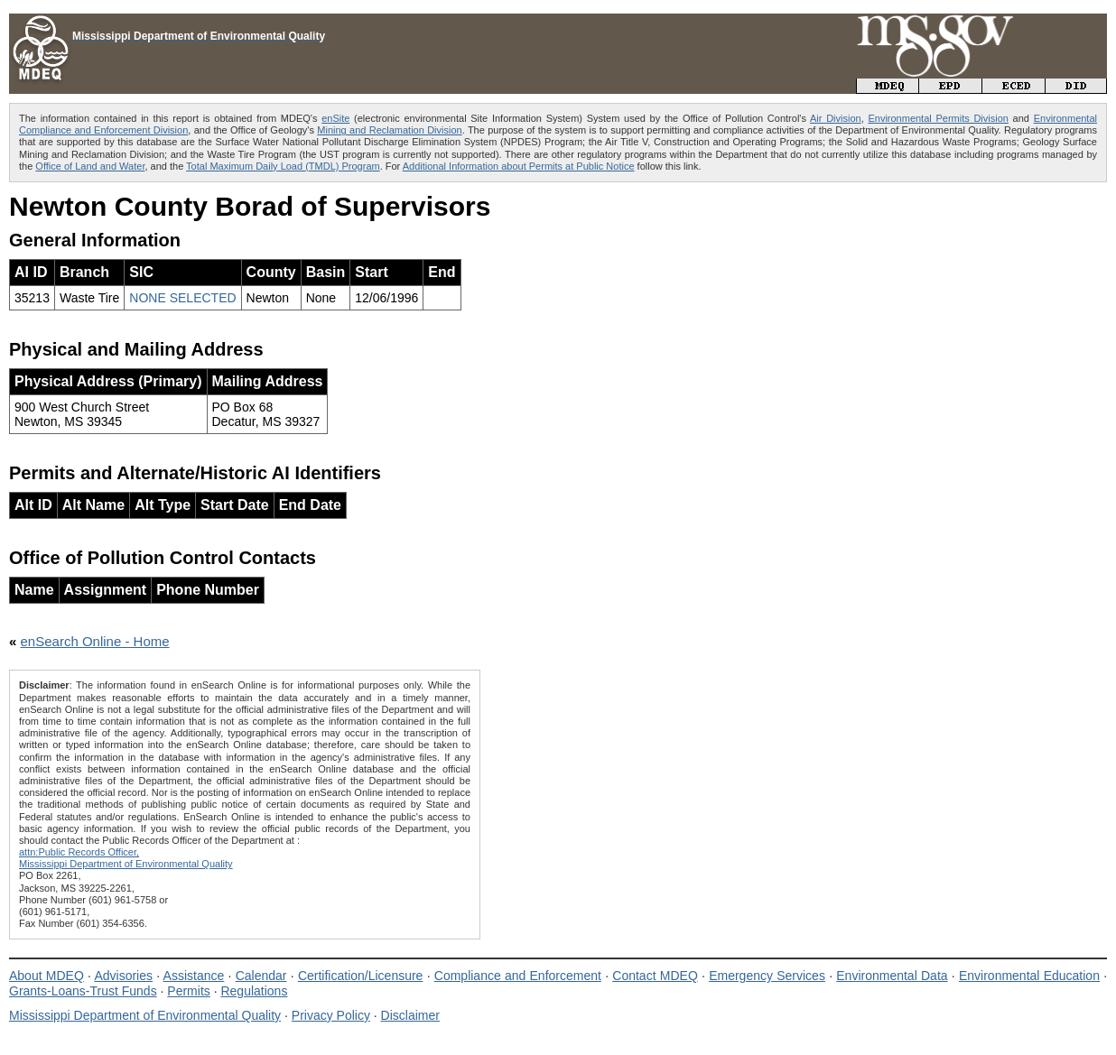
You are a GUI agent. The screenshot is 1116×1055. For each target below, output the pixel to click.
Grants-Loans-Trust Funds (83, 991)
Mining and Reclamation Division (389, 130)
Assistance (194, 975)
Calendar (261, 975)
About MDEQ (46, 975)
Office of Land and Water (89, 166)
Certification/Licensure (360, 975)
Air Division (835, 118)
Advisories (123, 975)
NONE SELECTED (182, 298)
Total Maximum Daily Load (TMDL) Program (283, 166)
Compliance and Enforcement (517, 975)
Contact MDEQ (654, 975)
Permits (188, 991)
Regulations (253, 991)
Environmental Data (891, 975)
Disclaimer (410, 1015)
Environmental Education (1029, 975)
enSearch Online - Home (95, 641)
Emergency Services (767, 975)
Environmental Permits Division (938, 118)
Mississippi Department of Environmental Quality (145, 1015)
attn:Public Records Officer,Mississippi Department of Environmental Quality (126, 858)
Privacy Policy (331, 1015)
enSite (335, 118)
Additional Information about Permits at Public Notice (519, 166)
